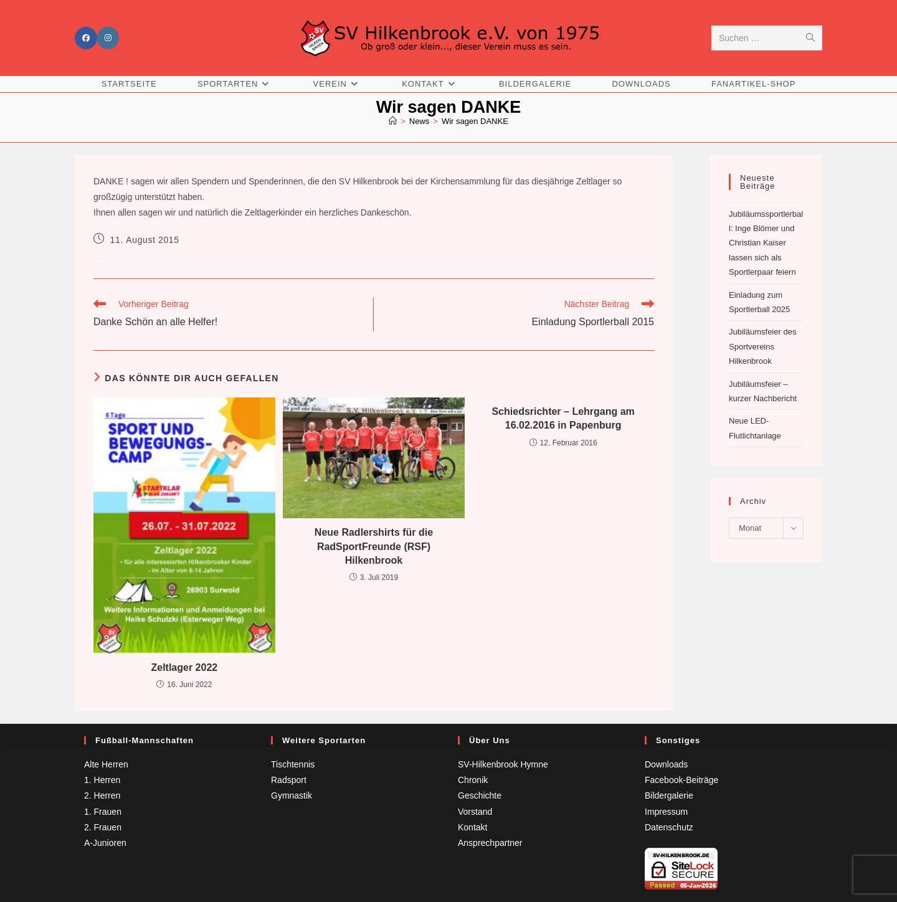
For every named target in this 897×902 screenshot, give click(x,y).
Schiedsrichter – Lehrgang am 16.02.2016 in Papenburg (562, 418)
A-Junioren (105, 843)
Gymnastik (291, 795)
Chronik (473, 780)
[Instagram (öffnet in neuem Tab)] (108, 38)
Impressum (666, 812)
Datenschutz (669, 827)
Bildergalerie (669, 795)
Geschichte (479, 795)
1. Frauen (102, 812)
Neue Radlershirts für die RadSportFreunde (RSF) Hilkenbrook (374, 547)
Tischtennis (293, 764)
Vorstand (475, 812)
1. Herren (102, 780)
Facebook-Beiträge (681, 780)
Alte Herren (106, 764)
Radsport (288, 780)
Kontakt (472, 827)
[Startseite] (393, 121)
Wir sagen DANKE (475, 121)
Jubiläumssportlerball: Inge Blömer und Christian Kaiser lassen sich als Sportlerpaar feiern (766, 243)
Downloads (666, 764)
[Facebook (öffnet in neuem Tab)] (86, 38)
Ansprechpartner (490, 843)
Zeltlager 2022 (184, 667)
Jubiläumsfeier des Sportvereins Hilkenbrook (762, 347)
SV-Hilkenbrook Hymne (503, 764)
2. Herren (102, 795)
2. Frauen (102, 827)
